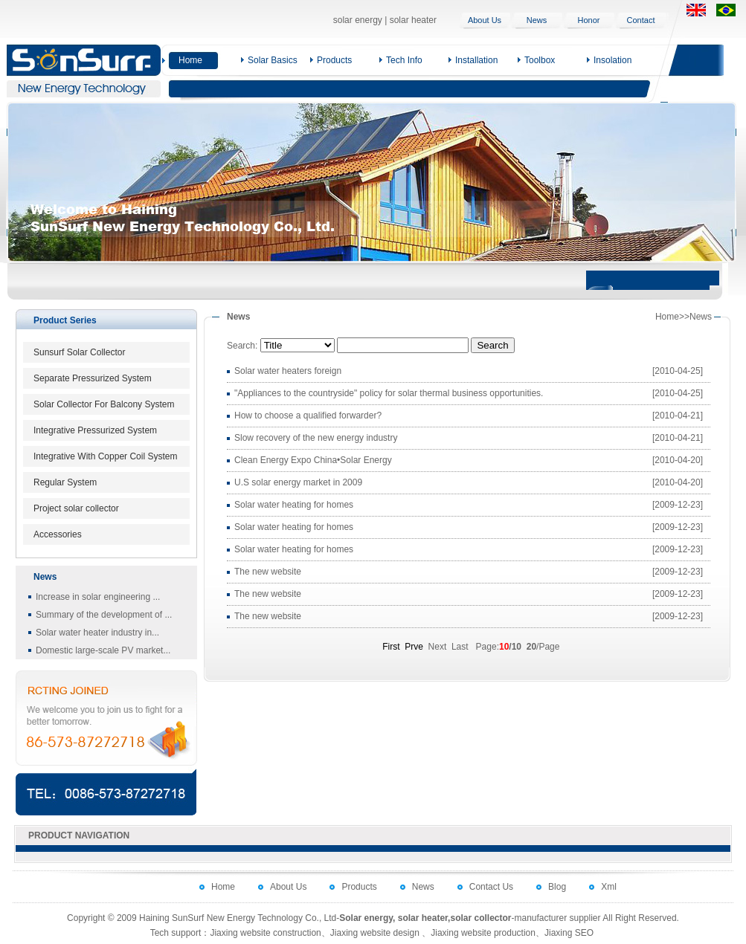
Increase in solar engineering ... (98, 597)
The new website (267, 571)
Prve (414, 646)
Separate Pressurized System (92, 378)
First (390, 646)
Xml (609, 887)
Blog (557, 887)
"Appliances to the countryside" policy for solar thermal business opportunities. (388, 393)
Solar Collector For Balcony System (103, 404)
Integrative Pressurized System (95, 430)
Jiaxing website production (483, 933)
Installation (476, 60)
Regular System (65, 482)
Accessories (57, 534)
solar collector (480, 918)
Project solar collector (76, 508)
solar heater (413, 20)
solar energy (357, 20)
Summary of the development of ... (104, 615)
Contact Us (491, 887)
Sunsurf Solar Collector (79, 352)
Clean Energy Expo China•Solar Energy (313, 460)
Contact (641, 20)
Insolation (612, 60)
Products (334, 60)
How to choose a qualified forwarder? (308, 415)
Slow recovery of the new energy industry (315, 438)
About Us (484, 20)
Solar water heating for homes (293, 505)
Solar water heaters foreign (287, 371)
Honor (589, 20)
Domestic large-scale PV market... (103, 650)
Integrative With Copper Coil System (105, 456)
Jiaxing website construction (265, 933)
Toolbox (539, 60)
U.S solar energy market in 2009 (298, 482)
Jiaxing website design (374, 933)
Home (190, 60)
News (537, 20)
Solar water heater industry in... (97, 632)
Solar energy (366, 918)
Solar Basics (273, 60)
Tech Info (404, 60)
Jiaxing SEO (569, 933)
